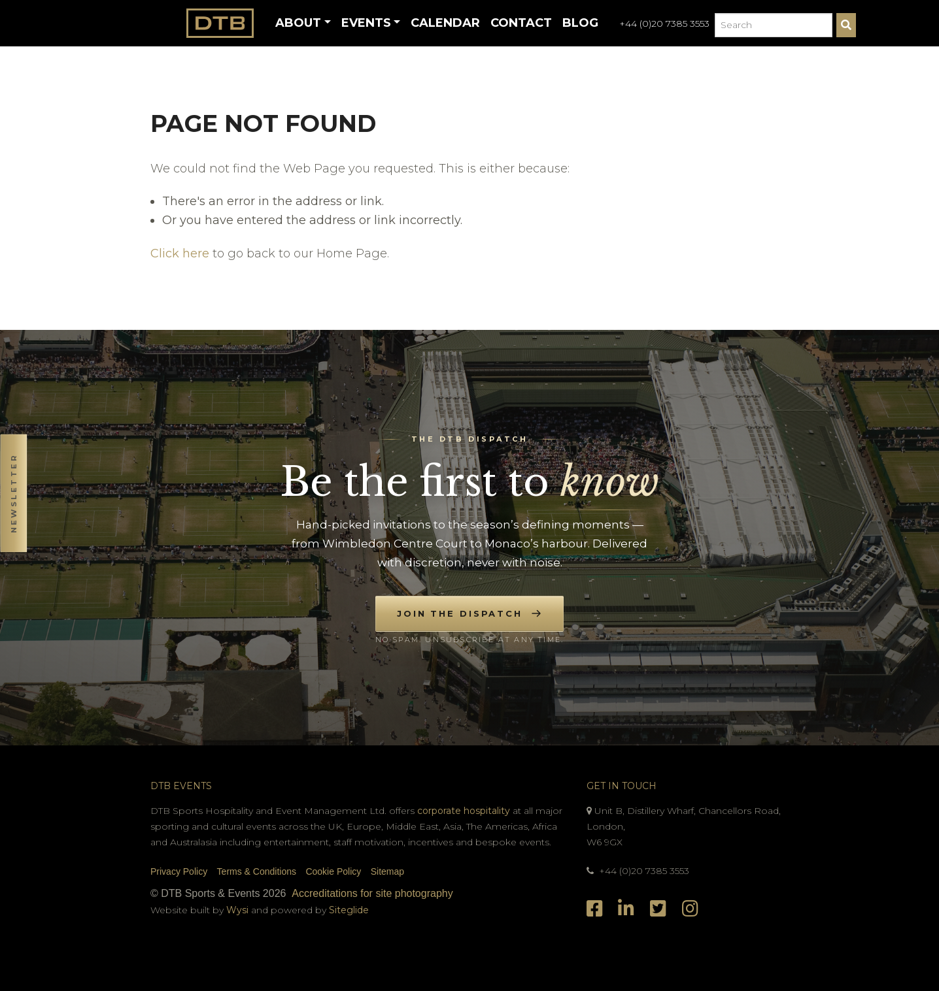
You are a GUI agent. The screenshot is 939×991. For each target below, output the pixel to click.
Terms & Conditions (256, 871)
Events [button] (366, 23)
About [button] (298, 23)
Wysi (238, 910)
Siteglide (349, 910)
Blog (580, 23)
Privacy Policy (178, 871)
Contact (521, 23)
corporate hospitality (463, 811)
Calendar (445, 23)
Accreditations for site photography (372, 893)
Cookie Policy (333, 871)
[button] (13, 495)
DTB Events (181, 786)
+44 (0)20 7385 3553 (664, 23)
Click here (179, 253)
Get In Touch (622, 786)
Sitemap (387, 871)
